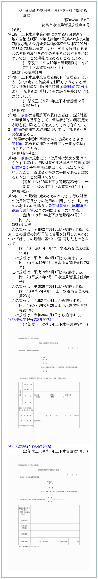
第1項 (16, 143)
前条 (24, 115)
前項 (17, 129)
